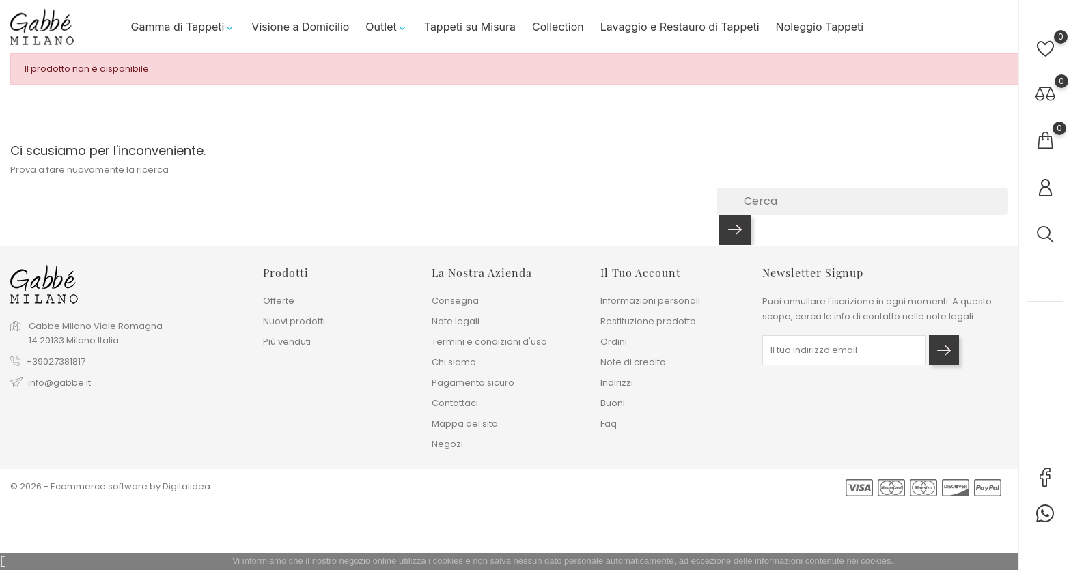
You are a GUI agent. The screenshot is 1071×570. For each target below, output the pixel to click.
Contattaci (455, 403)
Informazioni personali (650, 300)
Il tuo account (640, 273)
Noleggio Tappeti (820, 26)
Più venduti (287, 341)
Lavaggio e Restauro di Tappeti (680, 26)
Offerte (278, 300)
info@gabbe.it (59, 382)
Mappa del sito (465, 423)
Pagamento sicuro (473, 382)
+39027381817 (55, 361)
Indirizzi (616, 382)
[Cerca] (862, 201)
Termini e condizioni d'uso (489, 341)
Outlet (386, 26)
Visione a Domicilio (300, 26)
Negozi (447, 444)
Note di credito (633, 362)
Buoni (612, 403)
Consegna (455, 300)
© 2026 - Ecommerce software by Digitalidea (110, 486)
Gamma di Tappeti (183, 26)
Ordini (613, 341)
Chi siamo (454, 362)
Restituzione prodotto (648, 321)
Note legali (455, 321)
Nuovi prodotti (294, 321)
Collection (558, 26)
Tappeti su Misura (470, 26)
